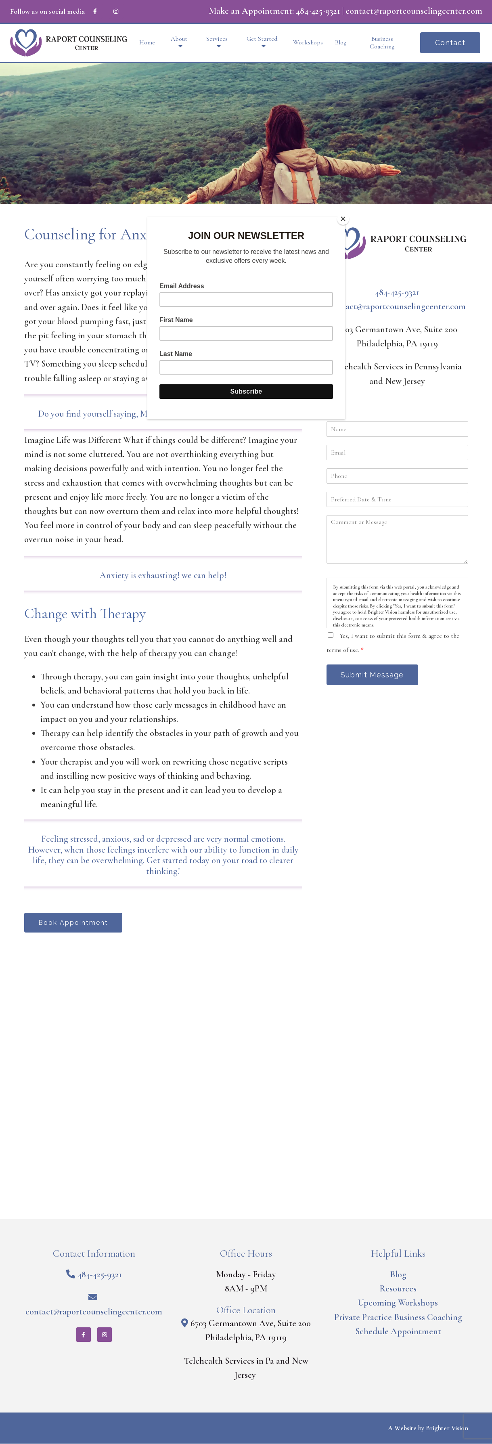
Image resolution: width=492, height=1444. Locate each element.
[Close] (343, 219)
